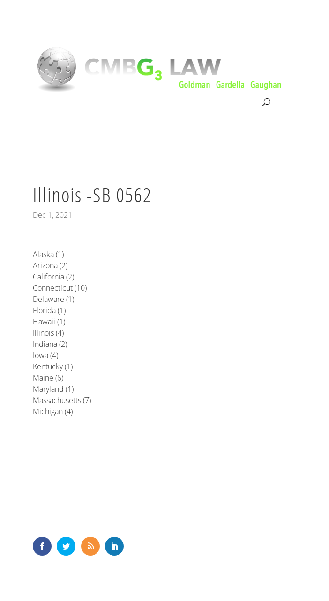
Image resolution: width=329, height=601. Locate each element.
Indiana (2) (50, 344)
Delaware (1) (53, 299)
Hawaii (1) (49, 321)
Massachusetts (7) (62, 400)
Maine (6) (48, 378)
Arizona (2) (50, 265)
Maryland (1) (53, 389)
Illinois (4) (48, 333)
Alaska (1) (48, 254)
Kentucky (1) (53, 366)
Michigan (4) (53, 411)
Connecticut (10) (60, 288)
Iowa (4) (45, 355)
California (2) (53, 276)
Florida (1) (49, 310)
